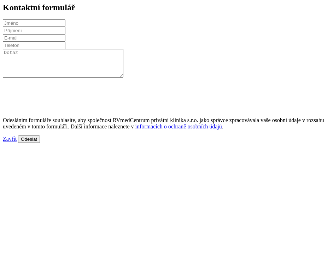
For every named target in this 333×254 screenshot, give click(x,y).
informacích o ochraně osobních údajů (178, 132)
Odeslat (29, 144)
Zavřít (10, 144)
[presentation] (56, 96)
